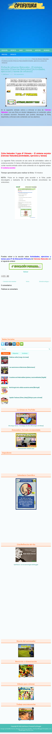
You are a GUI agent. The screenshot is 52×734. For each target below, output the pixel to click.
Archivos (24, 353)
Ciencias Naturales (25, 59)
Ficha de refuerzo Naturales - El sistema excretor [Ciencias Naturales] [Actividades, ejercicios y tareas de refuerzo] (23, 69)
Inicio (3, 59)
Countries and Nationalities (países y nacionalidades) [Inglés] (27, 377)
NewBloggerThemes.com (26, 730)
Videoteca (4, 54)
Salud (21, 50)
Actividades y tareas (12, 59)
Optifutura (6, 74)
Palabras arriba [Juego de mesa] (19, 357)
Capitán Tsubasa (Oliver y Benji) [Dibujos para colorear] (25, 397)
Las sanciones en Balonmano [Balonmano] (22, 367)
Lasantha (29, 728)
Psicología (29, 50)
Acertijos (38, 50)
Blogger (35, 564)
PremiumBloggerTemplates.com (42, 728)
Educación (4, 50)
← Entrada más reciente (9, 281)
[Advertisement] (26, 32)
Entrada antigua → (44, 281)
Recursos (46, 50)
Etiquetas (15, 353)
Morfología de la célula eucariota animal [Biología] (24, 387)
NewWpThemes (10, 728)
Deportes (13, 50)
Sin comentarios (19, 74)
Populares (6, 353)
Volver (25, 272)
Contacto (13, 54)
